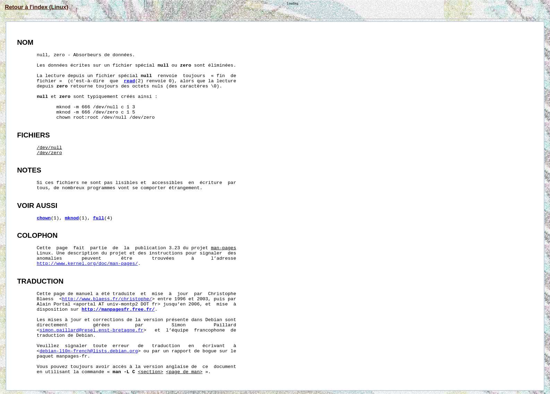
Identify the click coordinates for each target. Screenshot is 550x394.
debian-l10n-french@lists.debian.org (89, 351)
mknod (72, 218)
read (129, 81)
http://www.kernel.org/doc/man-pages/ (87, 263)
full (98, 218)
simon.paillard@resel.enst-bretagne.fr (92, 330)
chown (44, 218)
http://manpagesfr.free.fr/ (118, 309)
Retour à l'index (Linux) (36, 7)
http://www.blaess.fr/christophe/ (107, 299)
